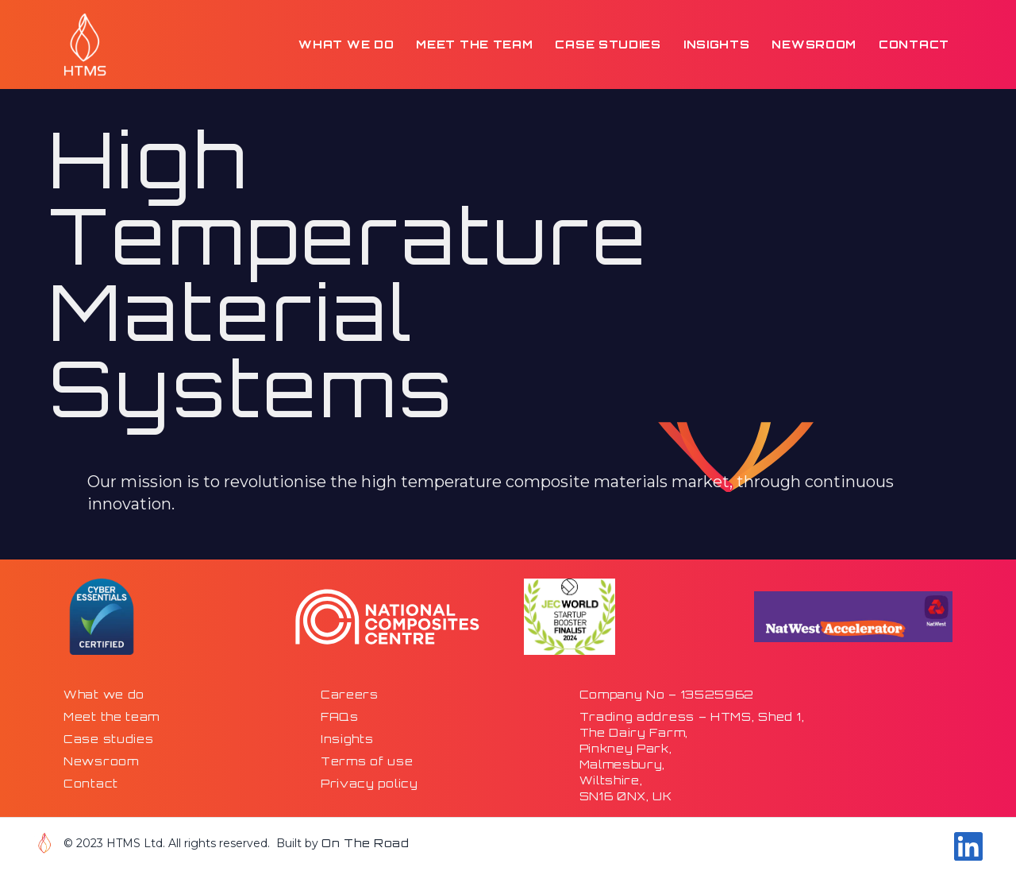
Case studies (607, 44)
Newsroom (814, 44)
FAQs (340, 716)
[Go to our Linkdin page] (968, 846)
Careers (350, 694)
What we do (346, 44)
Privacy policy (369, 783)
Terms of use (367, 761)
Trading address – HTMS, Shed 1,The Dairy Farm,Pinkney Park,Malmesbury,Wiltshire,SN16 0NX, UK (692, 756)
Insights (716, 44)
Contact (914, 44)
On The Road (365, 843)
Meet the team (474, 44)
